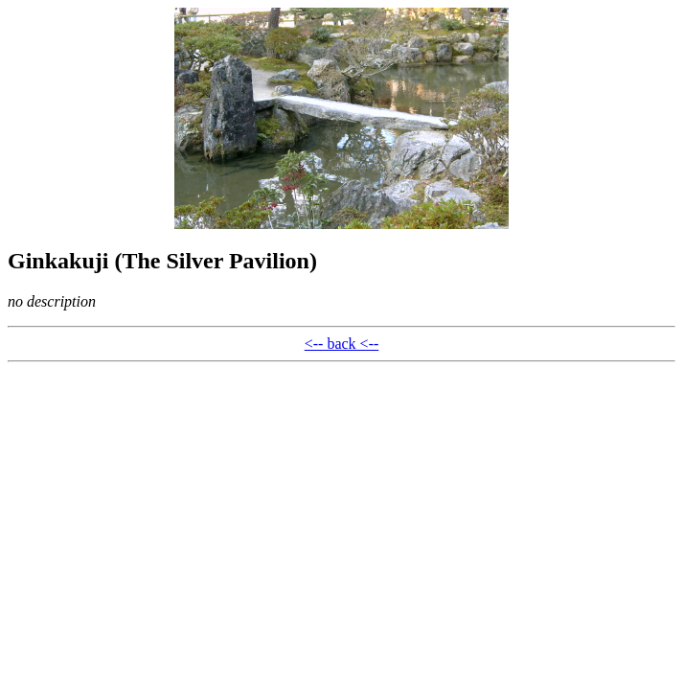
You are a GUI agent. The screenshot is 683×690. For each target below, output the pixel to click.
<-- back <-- (342, 343)
